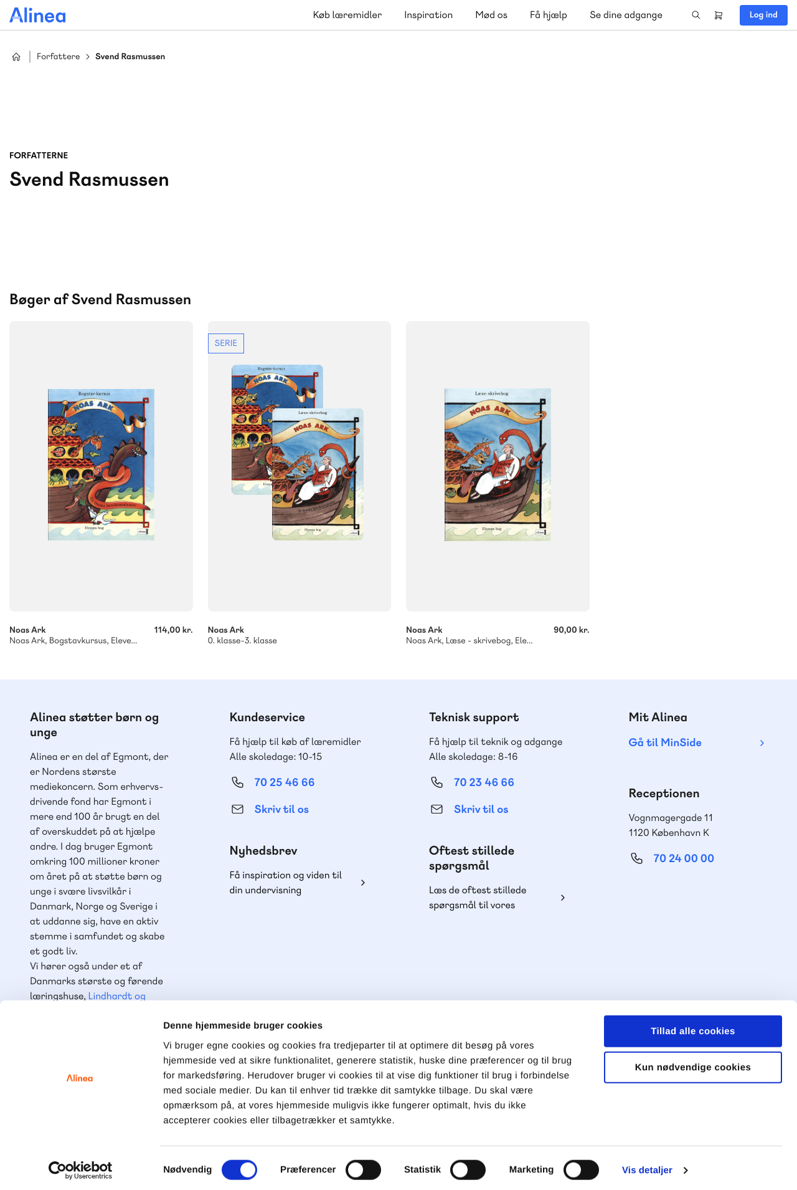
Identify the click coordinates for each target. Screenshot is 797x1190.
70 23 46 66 (484, 782)
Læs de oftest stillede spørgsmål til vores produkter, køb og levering (487, 898)
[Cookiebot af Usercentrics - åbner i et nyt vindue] (80, 1165)
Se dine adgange (626, 14)
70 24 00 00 (684, 859)
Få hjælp (548, 14)
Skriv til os (282, 809)
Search (696, 15)
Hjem (16, 57)
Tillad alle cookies (693, 1025)
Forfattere (58, 57)
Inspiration (428, 14)
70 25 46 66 (285, 782)
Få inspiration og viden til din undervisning (286, 882)
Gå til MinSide (665, 743)
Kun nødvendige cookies (693, 1062)
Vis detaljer (647, 1165)
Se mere (300, 483)
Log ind (764, 15)
